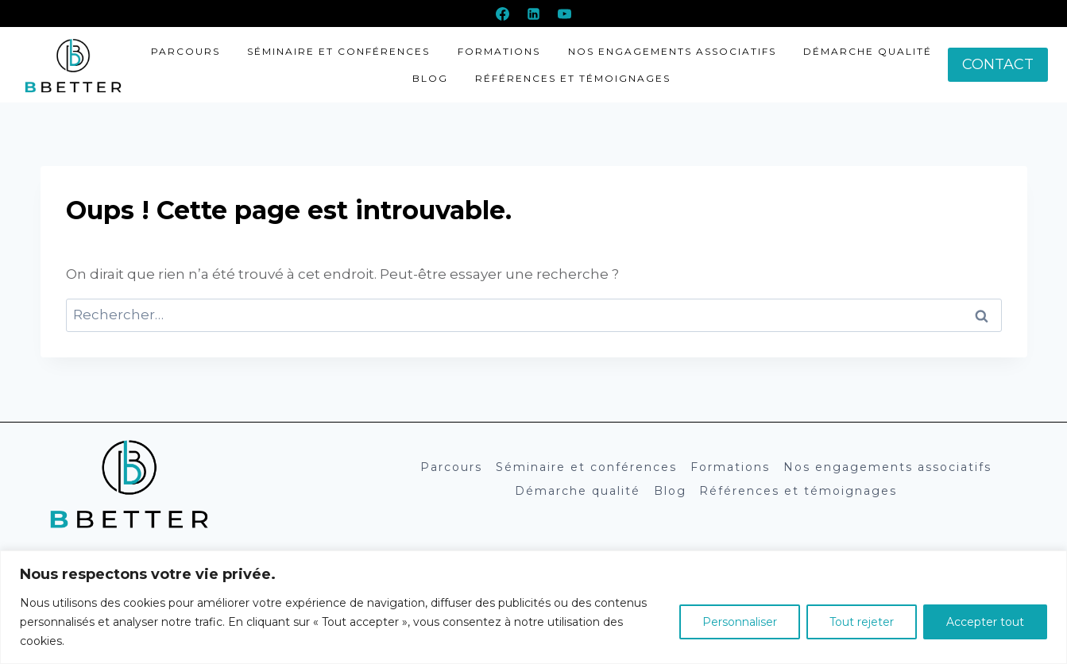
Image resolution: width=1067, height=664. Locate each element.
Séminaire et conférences (338, 51)
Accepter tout (985, 622)
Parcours (185, 51)
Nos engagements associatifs (672, 51)
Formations (499, 51)
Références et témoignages (573, 78)
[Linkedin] (533, 13)
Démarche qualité (867, 51)
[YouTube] (564, 13)
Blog (430, 78)
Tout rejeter (861, 622)
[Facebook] (502, 13)
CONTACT (998, 64)
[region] (533, 607)
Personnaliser (739, 622)
